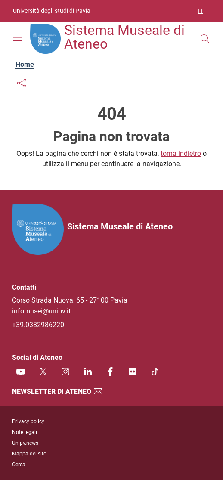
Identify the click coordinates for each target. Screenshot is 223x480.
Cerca (18, 464)
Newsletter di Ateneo (57, 391)
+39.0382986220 (38, 325)
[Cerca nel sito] (205, 39)
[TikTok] (155, 371)
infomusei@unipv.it (41, 311)
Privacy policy (28, 421)
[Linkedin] (87, 371)
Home (24, 64)
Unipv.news (25, 443)
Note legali (24, 432)
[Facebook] (110, 371)
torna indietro (181, 153)
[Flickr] (132, 371)
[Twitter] (43, 371)
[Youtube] (20, 371)
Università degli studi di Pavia (51, 10)
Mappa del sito (29, 454)
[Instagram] (65, 371)
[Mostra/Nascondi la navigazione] (17, 38)
